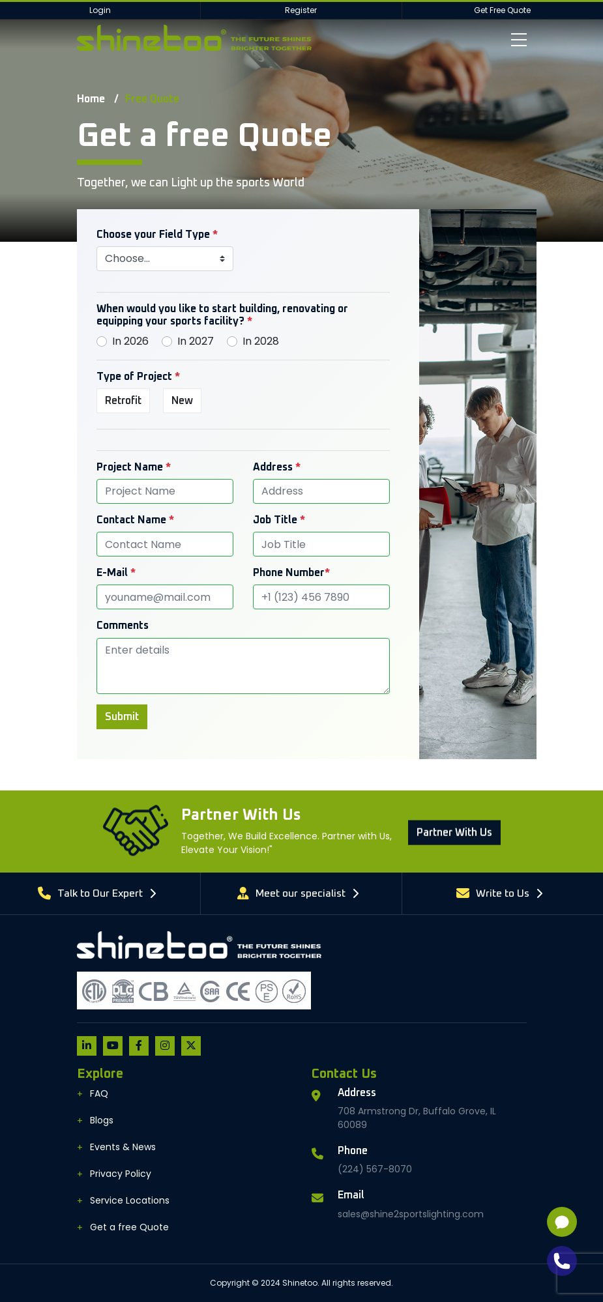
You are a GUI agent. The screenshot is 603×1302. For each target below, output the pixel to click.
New (182, 401)
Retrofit (123, 401)
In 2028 (261, 341)
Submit (122, 717)
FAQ (99, 1093)
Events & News (123, 1146)
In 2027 (195, 341)
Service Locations (129, 1200)
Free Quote (152, 99)
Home (91, 99)
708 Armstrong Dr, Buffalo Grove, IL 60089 (417, 1118)
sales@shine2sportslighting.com (411, 1214)
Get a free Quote (129, 1227)
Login (100, 10)
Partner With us (454, 870)
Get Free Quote (502, 10)
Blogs (101, 1120)
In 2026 (130, 341)
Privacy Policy (120, 1173)
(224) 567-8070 (375, 1169)
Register (301, 10)
